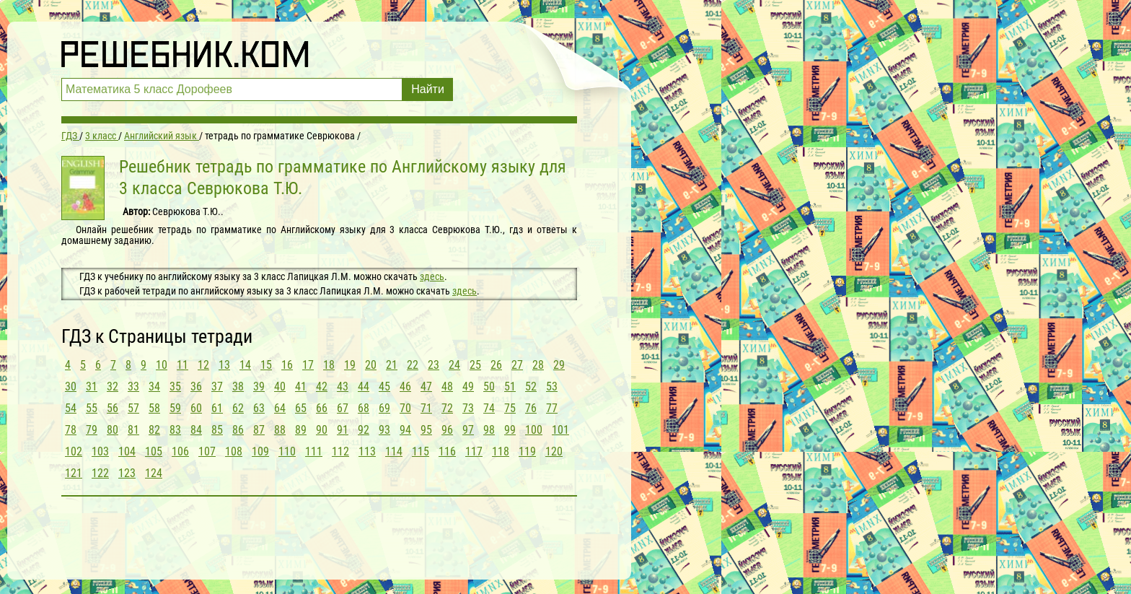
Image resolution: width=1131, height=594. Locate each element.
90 (321, 430)
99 (510, 430)
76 (531, 408)
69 (384, 408)
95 (426, 430)
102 (73, 451)
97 (468, 430)
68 (363, 408)
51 (510, 386)
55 (91, 408)
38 (238, 386)
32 (112, 386)
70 (405, 408)
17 (308, 365)
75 (510, 408)
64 (280, 408)
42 (321, 386)
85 (217, 430)
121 (73, 473)
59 (175, 408)
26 (496, 365)
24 (454, 365)
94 (405, 430)
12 (203, 365)
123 (127, 473)
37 (217, 386)
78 (70, 430)
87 (259, 430)
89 (301, 430)
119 (527, 451)
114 (393, 451)
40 (280, 386)
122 (100, 473)
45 (384, 386)
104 (127, 451)
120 (554, 451)
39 (259, 386)
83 (175, 430)
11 (182, 365)
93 (384, 430)
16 (287, 365)
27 (517, 365)
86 (238, 430)
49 (468, 386)
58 (154, 408)
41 (301, 386)
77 (552, 408)
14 (245, 365)
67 (342, 408)
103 (100, 451)
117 (474, 451)
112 (340, 451)
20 (371, 365)
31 (91, 386)
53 (552, 386)
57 (133, 408)
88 (280, 430)
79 (91, 430)
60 (196, 408)
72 (447, 408)
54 (70, 408)
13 (224, 365)
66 (321, 408)
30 (70, 386)
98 (489, 430)
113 (367, 451)
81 (133, 430)
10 (161, 365)
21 (391, 365)
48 (447, 386)
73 (468, 408)
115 (420, 451)
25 (475, 365)
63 (259, 408)
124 (153, 473)
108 (233, 451)
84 (196, 430)
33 (133, 386)
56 (112, 408)
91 (342, 430)
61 (217, 408)
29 (559, 365)
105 (153, 451)
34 (154, 386)
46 (405, 386)
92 (363, 430)
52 (531, 386)
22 (412, 365)
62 (238, 408)
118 (500, 451)
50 (489, 386)
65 (301, 408)
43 (342, 386)
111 (313, 451)
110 (287, 451)
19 (350, 365)
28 (538, 365)
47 (426, 386)
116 (447, 451)
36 (196, 386)
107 (207, 451)
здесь (432, 276)
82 (154, 430)
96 (447, 430)
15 (266, 365)
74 (489, 408)
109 (260, 451)
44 (363, 386)
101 (560, 430)
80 (112, 430)
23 (433, 365)
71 (426, 408)
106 (180, 451)
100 (533, 430)
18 (329, 365)
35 (175, 386)
